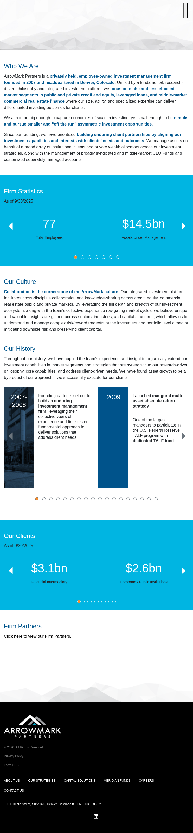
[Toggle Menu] (185, 10)
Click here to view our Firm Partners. (37, 636)
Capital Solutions (79, 780)
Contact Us (14, 790)
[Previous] (10, 225)
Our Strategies (41, 780)
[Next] (182, 225)
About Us (12, 780)
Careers (146, 780)
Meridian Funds (117, 780)
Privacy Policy (13, 756)
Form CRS (11, 765)
